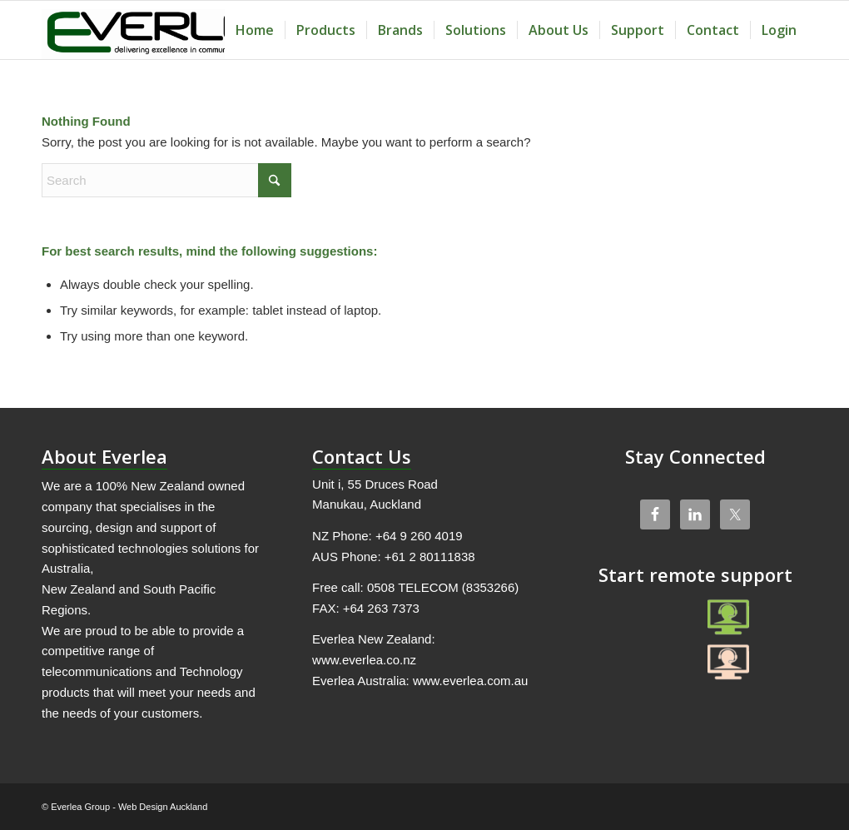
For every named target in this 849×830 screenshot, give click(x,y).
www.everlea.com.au (470, 680)
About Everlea (104, 456)
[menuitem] (255, 30)
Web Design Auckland (162, 807)
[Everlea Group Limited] (166, 30)
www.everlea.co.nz (364, 660)
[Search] (166, 180)
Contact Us (361, 456)
